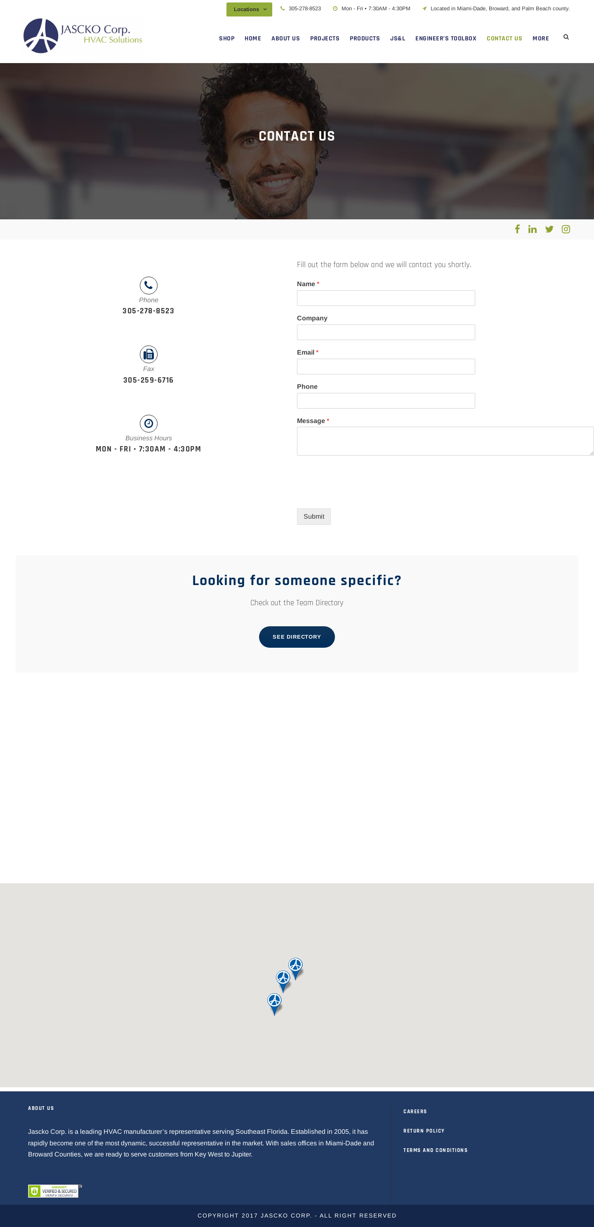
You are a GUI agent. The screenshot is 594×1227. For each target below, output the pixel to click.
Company (312, 318)
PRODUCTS (365, 38)
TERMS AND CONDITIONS (435, 1150)
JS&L (397, 38)
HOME (253, 38)
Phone (307, 386)
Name (308, 283)
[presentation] (359, 495)
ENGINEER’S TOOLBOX (445, 38)
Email (307, 352)
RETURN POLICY (424, 1131)
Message (313, 420)
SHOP (226, 38)
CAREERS (415, 1111)
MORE (541, 38)
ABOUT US (285, 38)
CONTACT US (504, 38)
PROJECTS (324, 38)
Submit (314, 516)
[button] (275, 1004)
